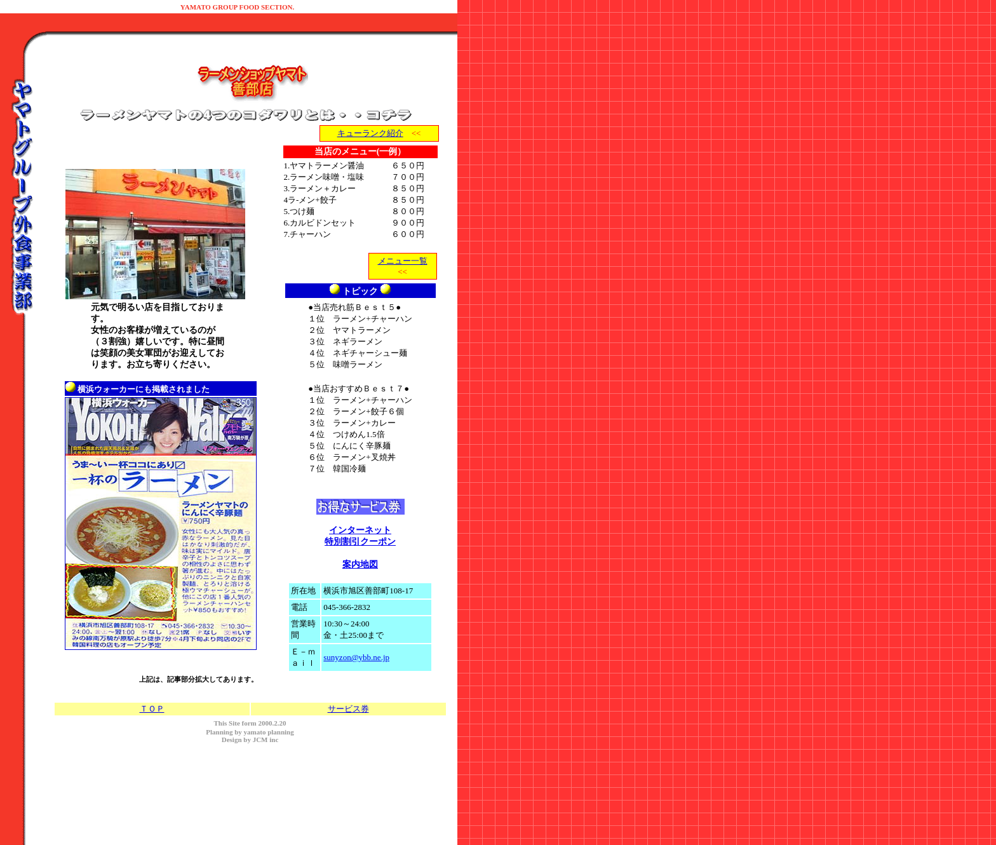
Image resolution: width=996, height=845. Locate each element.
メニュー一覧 (402, 261)
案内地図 (360, 564)
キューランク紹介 (370, 133)
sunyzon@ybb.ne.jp (356, 657)
